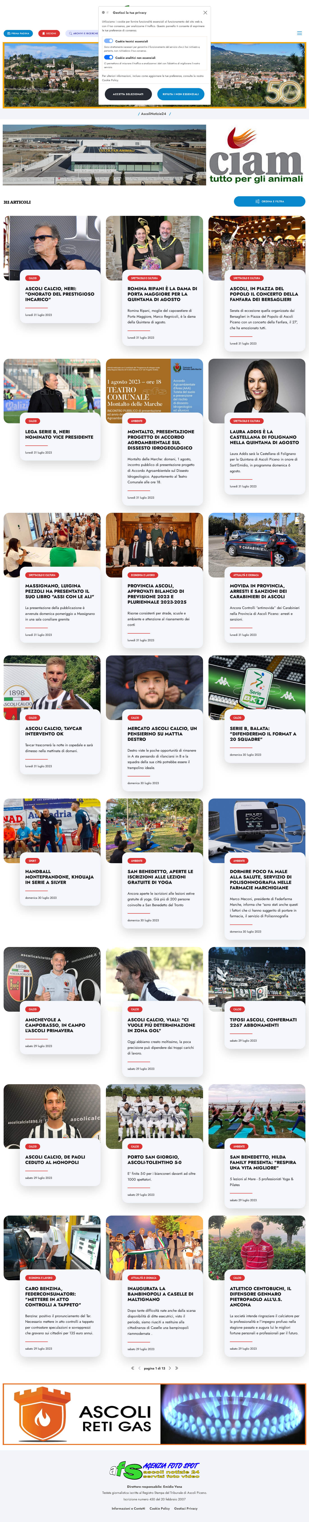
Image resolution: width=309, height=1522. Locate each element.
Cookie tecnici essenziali (131, 41)
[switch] (108, 57)
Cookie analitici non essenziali (135, 58)
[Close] (205, 12)
